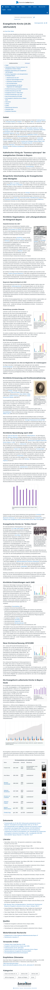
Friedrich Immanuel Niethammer (15, 273)
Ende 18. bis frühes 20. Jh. (11, 973)
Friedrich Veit (17, 449)
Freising (22, 197)
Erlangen (10, 390)
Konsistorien (19, 237)
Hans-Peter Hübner (9, 31)
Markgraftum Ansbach (33, 134)
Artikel (29, 6)
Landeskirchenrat (24, 466)
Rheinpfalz (5, 148)
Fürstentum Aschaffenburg (18, 146)
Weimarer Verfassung (13, 437)
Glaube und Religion (22, 977)
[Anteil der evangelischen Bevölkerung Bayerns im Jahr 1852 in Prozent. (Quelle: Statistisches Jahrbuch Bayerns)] (40, 316)
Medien (23, 6)
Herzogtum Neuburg (10, 121)
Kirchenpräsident (40, 449)
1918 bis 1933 (24, 973)
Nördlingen (11, 129)
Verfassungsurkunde (16, 286)
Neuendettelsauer (7, 412)
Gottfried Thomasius (14, 395)
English (4, 9)
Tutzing (17, 618)
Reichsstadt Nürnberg (22, 136)
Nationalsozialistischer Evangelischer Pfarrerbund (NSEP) (17, 951)
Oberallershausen (34, 197)
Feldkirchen (40, 199)
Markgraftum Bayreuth (27, 143)
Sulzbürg (39, 120)
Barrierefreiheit (34, 988)
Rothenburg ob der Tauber (21, 129)
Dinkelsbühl (36, 129)
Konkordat (38, 514)
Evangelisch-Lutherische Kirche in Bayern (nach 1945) (16, 946)
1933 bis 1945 (34, 973)
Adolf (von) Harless (15, 392)
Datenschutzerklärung (27, 988)
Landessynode (23, 443)
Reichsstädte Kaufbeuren (32, 128)
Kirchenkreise (20, 455)
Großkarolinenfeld (15, 199)
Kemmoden (27, 197)
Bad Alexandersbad (19, 623)
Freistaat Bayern (39, 517)
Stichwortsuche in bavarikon (10, 937)
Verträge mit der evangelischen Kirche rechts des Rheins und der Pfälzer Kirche (21, 519)
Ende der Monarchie (12, 435)
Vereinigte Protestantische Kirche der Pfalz (35, 420)
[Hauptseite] (2, 6)
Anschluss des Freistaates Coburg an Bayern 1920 (32, 141)
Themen (13, 6)
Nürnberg (27, 459)
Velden (32, 121)
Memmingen (6, 129)
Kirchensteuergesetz (7, 366)
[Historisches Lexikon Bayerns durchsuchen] (23, 17)
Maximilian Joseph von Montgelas (15, 184)
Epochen (7, 6)
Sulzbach (19, 121)
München (18, 239)
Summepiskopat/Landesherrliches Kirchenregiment (16, 952)
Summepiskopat (30, 166)
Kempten (41, 128)
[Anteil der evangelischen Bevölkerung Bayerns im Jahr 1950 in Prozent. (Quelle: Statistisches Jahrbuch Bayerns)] (40, 590)
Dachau (16, 197)
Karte (18, 6)
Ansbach (23, 239)
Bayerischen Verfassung (8, 517)
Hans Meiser (18, 535)
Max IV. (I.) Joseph (14, 183)
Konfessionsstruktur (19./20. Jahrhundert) (13, 947)
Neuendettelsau (16, 606)
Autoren (35, 6)
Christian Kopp (7, 812)
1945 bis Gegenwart (9, 977)
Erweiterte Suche (17, 19)
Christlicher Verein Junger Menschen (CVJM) (14, 944)
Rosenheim (7, 199)
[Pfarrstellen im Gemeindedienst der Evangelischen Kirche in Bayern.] (40, 690)
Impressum (21, 988)
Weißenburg (42, 129)
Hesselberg (17, 619)
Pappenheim (40, 139)
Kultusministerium (31, 435)
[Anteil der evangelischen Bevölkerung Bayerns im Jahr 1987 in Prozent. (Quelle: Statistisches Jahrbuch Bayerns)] (40, 651)
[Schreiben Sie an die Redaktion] (46, 23)
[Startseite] (25, 2)
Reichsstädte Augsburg (8, 133)
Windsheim (7, 131)
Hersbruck (38, 121)
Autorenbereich (16, 988)
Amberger (27, 192)
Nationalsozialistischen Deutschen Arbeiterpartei (28, 561)
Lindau (17, 133)
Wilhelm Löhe (6, 413)
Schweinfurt (30, 129)
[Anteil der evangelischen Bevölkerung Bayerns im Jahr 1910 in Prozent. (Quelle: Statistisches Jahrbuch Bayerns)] (40, 347)
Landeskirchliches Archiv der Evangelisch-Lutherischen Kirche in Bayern (21, 949)
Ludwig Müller (24, 566)
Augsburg (5, 460)
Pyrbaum (43, 120)
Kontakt (9, 9)
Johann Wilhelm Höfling (24, 394)
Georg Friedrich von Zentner (14, 229)
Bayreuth (20, 250)
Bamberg (7, 240)
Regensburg (11, 144)
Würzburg (5, 146)
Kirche (32, 977)
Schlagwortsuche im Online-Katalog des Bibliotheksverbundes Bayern (20, 935)
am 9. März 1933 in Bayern (17, 528)
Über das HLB (42, 6)
